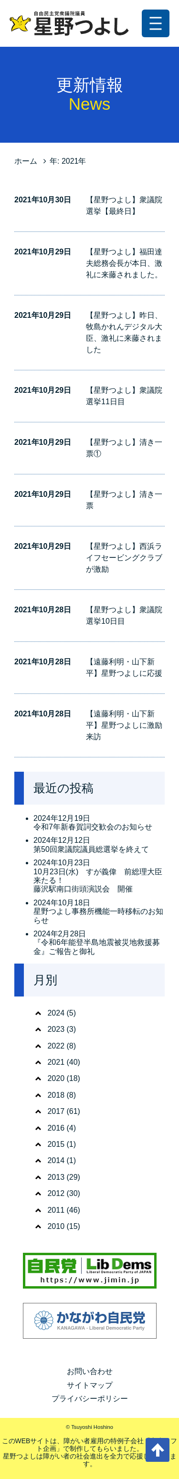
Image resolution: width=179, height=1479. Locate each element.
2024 (55, 1013)
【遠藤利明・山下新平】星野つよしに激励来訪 (124, 725)
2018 (55, 1095)
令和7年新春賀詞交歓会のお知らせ (92, 827)
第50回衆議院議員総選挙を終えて (91, 849)
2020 (55, 1078)
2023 (55, 1029)
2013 (55, 1177)
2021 (55, 1062)
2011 (55, 1210)
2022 (55, 1046)
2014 (55, 1160)
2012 (55, 1193)
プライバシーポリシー (90, 1399)
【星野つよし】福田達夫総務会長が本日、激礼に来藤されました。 (124, 263)
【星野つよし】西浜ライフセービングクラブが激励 (124, 557)
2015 (55, 1144)
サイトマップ (90, 1385)
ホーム (25, 161)
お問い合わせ (90, 1371)
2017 (55, 1111)
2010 (55, 1226)
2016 (55, 1128)
